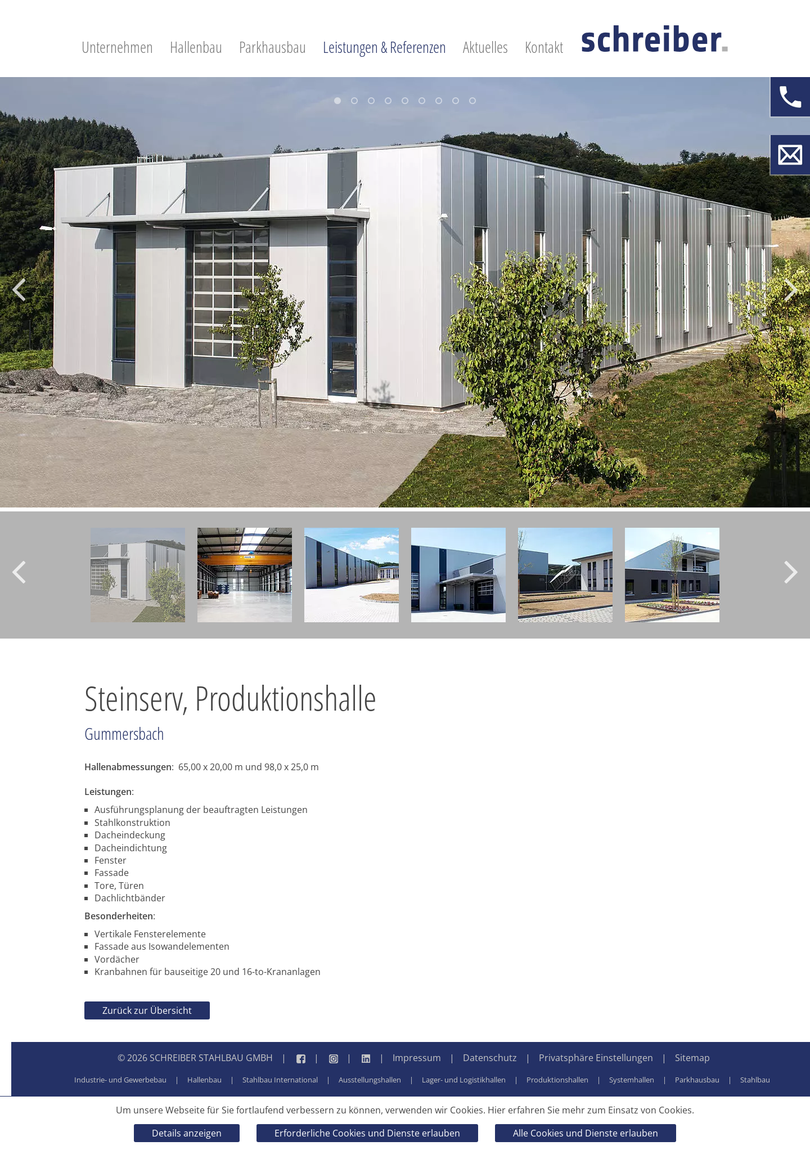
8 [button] (455, 100)
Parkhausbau (272, 46)
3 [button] (371, 100)
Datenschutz (490, 1058)
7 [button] (438, 100)
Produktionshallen (557, 1080)
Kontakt (544, 46)
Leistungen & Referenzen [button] (384, 46)
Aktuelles (485, 46)
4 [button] (388, 100)
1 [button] (337, 100)
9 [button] (472, 100)
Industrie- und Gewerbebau (120, 1080)
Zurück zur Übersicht (147, 1010)
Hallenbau (196, 46)
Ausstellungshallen (370, 1080)
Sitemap (692, 1058)
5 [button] (405, 100)
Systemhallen (631, 1080)
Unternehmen (117, 46)
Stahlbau (755, 1080)
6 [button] (422, 100)
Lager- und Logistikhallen (464, 1080)
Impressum (417, 1058)
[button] (18, 292)
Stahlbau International (280, 1080)
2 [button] (354, 100)
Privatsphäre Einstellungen (596, 1058)
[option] (405, 292)
